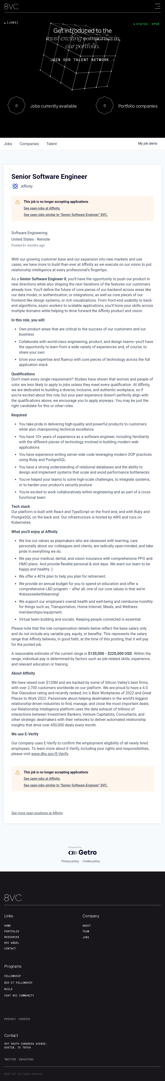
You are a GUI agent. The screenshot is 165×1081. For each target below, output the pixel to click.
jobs (8, 144)
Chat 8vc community (19, 995)
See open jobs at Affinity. (42, 208)
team (85, 931)
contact (10, 948)
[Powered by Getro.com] (82, 850)
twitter (10, 1059)
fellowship (12, 976)
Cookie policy (91, 861)
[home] (11, 6)
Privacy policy (70, 861)
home (7, 925)
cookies (24, 1019)
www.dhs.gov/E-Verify (49, 754)
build (8, 989)
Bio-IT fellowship (18, 982)
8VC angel (11, 942)
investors (26, 1059)
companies (29, 144)
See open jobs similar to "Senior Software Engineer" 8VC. (66, 215)
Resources (11, 937)
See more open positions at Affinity (37, 813)
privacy (10, 1019)
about (86, 925)
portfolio (11, 931)
